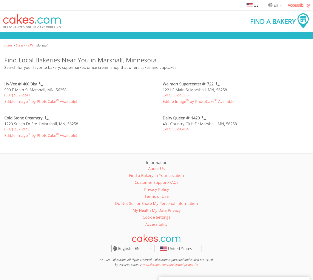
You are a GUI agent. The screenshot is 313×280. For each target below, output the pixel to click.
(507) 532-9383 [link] (176, 94)
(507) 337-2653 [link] (17, 128)
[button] (32, 21)
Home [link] (8, 45)
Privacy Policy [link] (156, 189)
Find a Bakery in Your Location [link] (156, 175)
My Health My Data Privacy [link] (157, 210)
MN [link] (30, 45)
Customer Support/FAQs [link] (157, 182)
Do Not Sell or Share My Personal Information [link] (156, 203)
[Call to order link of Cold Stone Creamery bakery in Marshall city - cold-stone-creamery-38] (23, 118)
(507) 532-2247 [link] (17, 94)
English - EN (129, 248)
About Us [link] (156, 168)
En (276, 5)
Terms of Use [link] (157, 196)
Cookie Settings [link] (156, 217)
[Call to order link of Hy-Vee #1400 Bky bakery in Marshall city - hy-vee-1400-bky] (20, 84)
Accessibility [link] (299, 5)
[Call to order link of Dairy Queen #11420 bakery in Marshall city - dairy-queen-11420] (181, 118)
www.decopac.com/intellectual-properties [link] (170, 265)
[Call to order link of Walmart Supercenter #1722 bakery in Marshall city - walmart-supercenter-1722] (188, 84)
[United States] (180, 248)
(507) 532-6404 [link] (176, 128)
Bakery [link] (20, 45)
